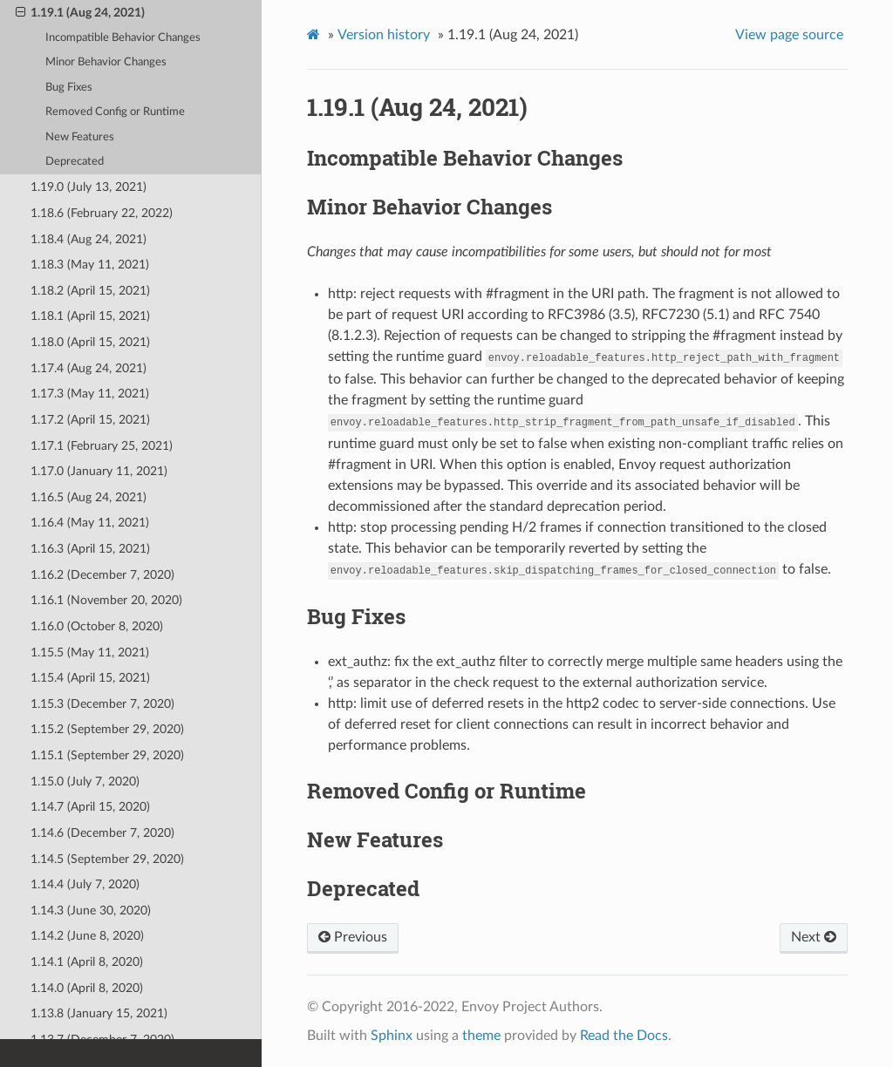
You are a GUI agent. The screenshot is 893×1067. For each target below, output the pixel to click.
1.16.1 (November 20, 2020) (106, 600)
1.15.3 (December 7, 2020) (102, 703)
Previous (352, 937)
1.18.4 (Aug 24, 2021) (89, 239)
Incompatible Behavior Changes (123, 38)
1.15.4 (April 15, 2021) (90, 677)
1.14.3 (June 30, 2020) (91, 910)
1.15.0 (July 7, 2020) (85, 781)
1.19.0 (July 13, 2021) (89, 187)
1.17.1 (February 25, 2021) (102, 445)
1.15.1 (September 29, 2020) (107, 755)
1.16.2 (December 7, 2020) (102, 574)
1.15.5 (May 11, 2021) (90, 652)
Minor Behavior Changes (106, 62)
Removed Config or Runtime (115, 112)
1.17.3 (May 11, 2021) (90, 393)
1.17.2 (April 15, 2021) (90, 419)
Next (813, 937)
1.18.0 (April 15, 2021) (90, 342)
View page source (789, 35)
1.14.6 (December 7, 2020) (102, 832)
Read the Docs (624, 1036)
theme (481, 1036)
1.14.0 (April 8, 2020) (87, 988)
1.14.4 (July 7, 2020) (85, 884)
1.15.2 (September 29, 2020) (107, 729)
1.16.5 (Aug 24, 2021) (89, 497)
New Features (79, 137)
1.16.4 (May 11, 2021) (90, 522)
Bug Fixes (68, 87)
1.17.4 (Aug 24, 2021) (89, 368)
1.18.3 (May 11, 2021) (90, 264)
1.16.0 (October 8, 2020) (97, 626)
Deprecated (74, 161)
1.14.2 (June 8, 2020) (87, 935)
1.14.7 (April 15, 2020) (90, 806)
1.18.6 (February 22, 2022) (102, 213)
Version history (383, 35)
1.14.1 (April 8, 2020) (87, 961)
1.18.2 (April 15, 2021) (90, 290)
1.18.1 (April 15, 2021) (90, 316)
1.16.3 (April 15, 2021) (90, 548)
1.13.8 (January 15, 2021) (99, 1013)
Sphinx (391, 1036)
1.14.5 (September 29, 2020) (107, 859)
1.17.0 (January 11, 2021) (99, 471)
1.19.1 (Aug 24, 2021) (80, 13)
